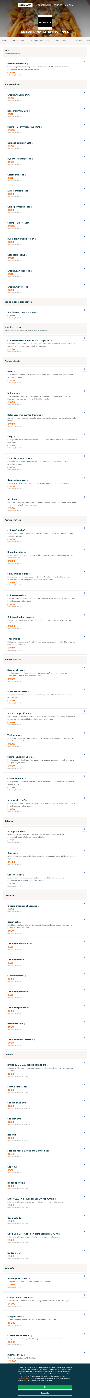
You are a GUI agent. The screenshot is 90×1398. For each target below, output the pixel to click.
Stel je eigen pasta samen (39, 40)
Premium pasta (60, 40)
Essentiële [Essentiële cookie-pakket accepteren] (45, 1393)
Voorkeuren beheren (25, 1378)
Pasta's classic (76, 40)
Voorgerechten (17, 40)
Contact (58, 5)
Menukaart (25, 5)
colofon (69, 5)
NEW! (4, 40)
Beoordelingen (43, 5)
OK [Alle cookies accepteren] (45, 1387)
